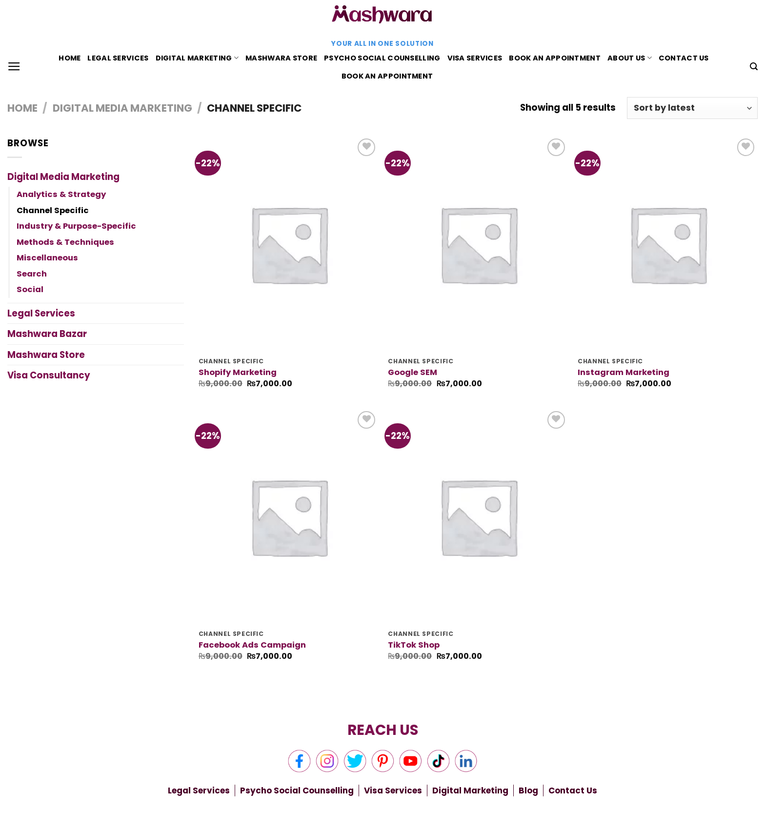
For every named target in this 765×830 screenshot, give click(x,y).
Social (30, 289)
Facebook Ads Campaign (252, 645)
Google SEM (412, 372)
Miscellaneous (47, 257)
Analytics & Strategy (61, 194)
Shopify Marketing (238, 372)
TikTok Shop (414, 645)
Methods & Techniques (65, 242)
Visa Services (475, 58)
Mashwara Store (281, 58)
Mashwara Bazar (47, 334)
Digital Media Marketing (122, 108)
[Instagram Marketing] (668, 244)
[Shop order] (692, 108)
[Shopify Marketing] (289, 244)
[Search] (754, 66)
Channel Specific (53, 210)
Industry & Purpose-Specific (76, 226)
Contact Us (684, 58)
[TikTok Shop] (478, 516)
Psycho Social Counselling (382, 58)
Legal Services (117, 58)
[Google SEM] (478, 244)
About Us (629, 58)
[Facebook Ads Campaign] (289, 516)
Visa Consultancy (48, 375)
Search (32, 273)
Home (70, 58)
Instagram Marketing (623, 372)
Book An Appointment (555, 58)
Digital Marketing (197, 58)
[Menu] (14, 67)
